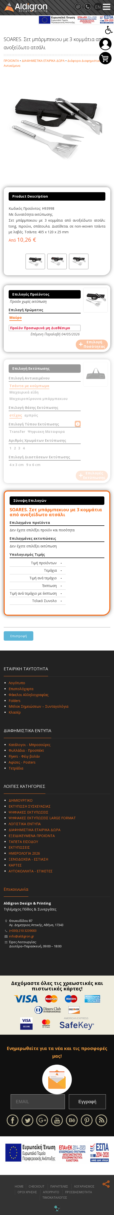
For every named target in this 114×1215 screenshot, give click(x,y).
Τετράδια (16, 768)
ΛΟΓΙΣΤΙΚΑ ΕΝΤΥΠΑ (25, 823)
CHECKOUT (36, 1186)
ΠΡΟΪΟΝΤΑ (11, 61)
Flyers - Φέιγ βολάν (24, 756)
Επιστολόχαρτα (21, 688)
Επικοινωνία (16, 889)
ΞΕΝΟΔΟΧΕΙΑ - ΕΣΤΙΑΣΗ (28, 859)
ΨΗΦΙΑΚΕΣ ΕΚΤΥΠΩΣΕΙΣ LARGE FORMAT (42, 818)
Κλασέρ (15, 712)
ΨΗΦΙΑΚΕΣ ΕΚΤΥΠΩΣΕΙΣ (28, 812)
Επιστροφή (18, 636)
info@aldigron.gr (21, 936)
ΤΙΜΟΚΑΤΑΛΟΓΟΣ (54, 1197)
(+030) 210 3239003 (23, 930)
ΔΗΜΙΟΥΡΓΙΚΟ (21, 800)
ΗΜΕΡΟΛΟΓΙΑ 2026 (24, 853)
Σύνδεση (105, 44)
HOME (19, 1186)
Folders (14, 700)
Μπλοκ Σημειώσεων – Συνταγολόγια (38, 706)
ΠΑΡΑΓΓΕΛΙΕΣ (59, 1186)
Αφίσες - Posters (22, 762)
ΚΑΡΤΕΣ (15, 865)
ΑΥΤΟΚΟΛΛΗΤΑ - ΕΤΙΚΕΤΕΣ (31, 871)
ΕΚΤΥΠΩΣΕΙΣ (19, 847)
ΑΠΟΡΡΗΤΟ (51, 1192)
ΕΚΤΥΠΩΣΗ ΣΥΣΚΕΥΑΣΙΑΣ (30, 806)
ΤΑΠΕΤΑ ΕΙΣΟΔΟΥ (23, 841)
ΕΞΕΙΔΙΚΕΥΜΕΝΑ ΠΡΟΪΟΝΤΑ (32, 835)
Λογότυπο (17, 682)
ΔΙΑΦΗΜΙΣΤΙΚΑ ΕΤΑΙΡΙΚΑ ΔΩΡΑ (43, 61)
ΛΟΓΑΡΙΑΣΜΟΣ (84, 1186)
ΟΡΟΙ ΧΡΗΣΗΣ (27, 1192)
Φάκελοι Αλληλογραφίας (28, 694)
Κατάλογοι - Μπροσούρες (29, 744)
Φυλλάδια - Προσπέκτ (26, 750)
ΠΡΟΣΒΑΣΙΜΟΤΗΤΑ (78, 1192)
